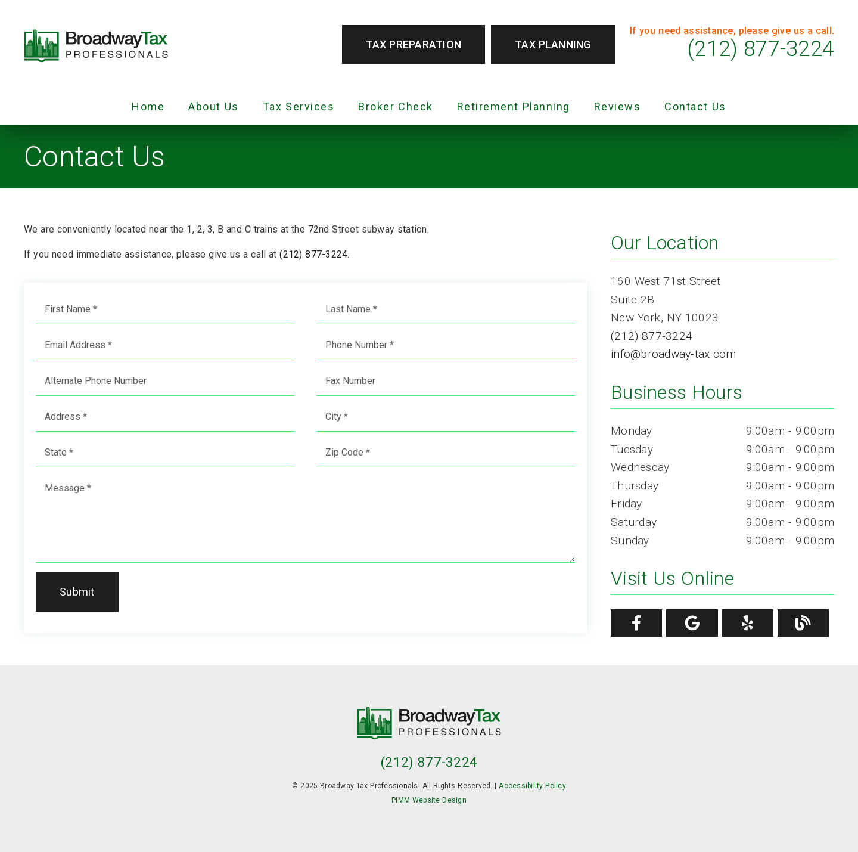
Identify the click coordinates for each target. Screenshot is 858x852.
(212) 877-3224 (761, 48)
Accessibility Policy (532, 786)
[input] (165, 309)
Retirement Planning (513, 106)
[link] (96, 44)
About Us (213, 106)
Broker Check (395, 106)
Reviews (617, 106)
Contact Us (695, 106)
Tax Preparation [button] (413, 44)
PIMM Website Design (429, 800)
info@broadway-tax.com (673, 354)
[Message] (305, 518)
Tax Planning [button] (553, 44)
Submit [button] (77, 591)
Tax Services (299, 106)
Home (148, 106)
